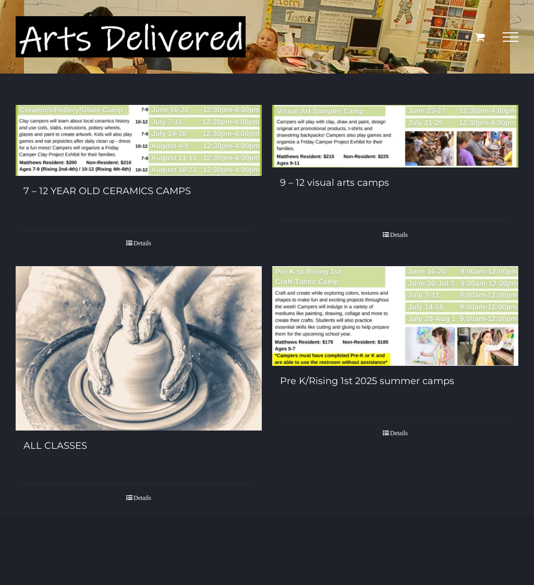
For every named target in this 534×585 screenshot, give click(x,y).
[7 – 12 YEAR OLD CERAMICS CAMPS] (139, 140)
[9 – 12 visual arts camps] (395, 136)
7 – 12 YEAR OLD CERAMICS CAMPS (107, 191)
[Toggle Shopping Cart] (480, 36)
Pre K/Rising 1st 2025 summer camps (367, 381)
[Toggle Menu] (510, 37)
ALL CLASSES (55, 445)
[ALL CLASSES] (139, 348)
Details (142, 243)
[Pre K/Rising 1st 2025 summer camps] (395, 316)
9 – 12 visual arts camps (334, 182)
